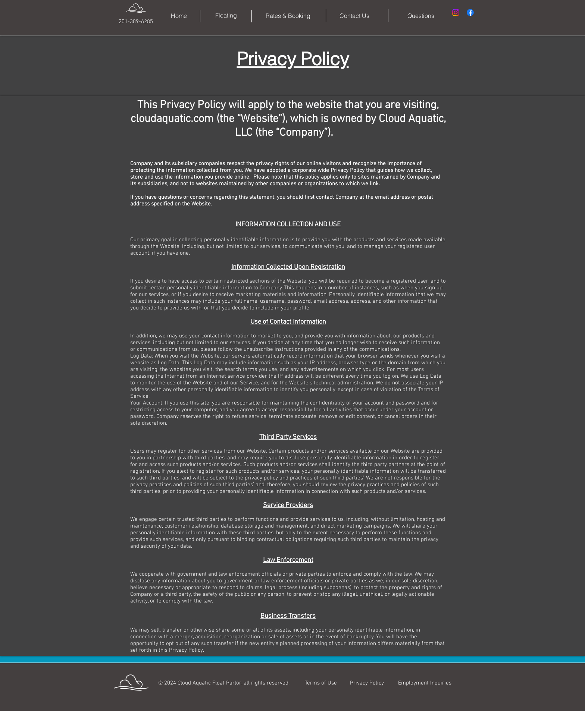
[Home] (179, 15)
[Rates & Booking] (288, 15)
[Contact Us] (354, 15)
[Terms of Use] (321, 683)
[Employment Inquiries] (425, 683)
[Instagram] (455, 12)
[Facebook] (470, 12)
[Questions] (421, 15)
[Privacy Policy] (366, 683)
